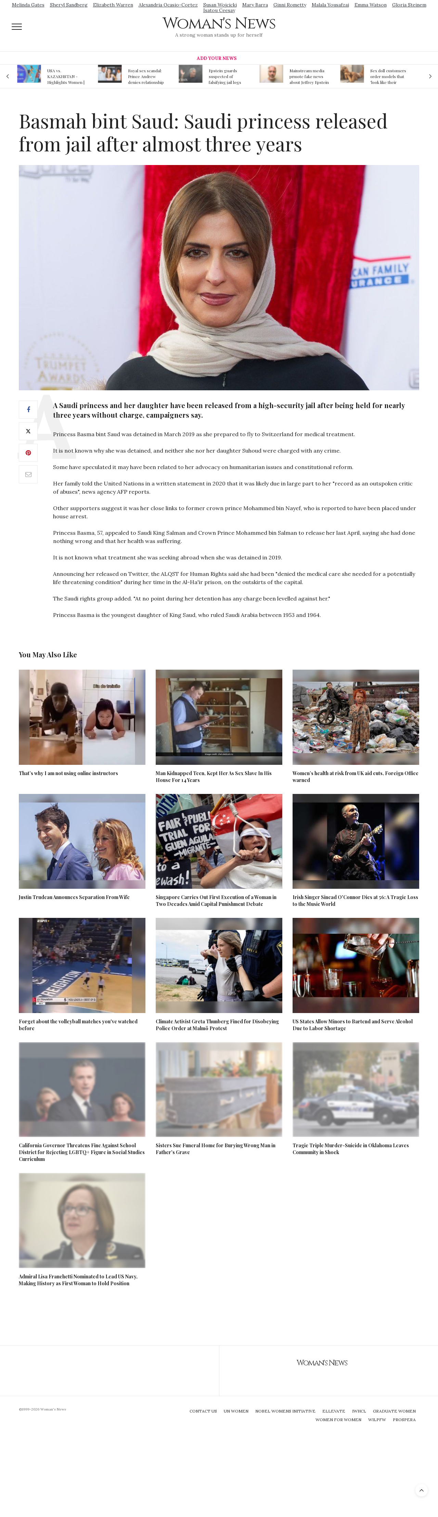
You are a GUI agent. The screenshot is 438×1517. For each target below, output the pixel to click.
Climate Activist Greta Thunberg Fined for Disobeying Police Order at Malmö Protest (217, 1025)
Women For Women (338, 1419)
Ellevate (333, 1411)
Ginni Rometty (289, 4)
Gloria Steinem (409, 4)
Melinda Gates (28, 4)
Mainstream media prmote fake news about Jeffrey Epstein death (309, 76)
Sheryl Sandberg (69, 4)
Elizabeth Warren (113, 4)
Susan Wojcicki (220, 4)
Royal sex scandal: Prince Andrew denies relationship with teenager (146, 76)
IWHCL (359, 1411)
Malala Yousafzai (330, 4)
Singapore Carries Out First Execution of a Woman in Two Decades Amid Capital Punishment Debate (216, 900)
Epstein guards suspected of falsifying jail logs (225, 76)
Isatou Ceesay (219, 10)
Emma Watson (371, 4)
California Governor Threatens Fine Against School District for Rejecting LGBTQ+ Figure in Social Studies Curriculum (82, 1152)
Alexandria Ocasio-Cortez (168, 4)
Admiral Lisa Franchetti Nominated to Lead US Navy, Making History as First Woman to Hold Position (78, 1280)
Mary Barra (255, 4)
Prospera (404, 1419)
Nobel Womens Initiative (285, 1411)
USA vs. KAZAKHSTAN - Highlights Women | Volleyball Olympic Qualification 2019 (66, 76)
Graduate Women (394, 1411)
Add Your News (216, 58)
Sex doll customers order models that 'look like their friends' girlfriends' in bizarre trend (388, 76)
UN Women (236, 1411)
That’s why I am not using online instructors (68, 773)
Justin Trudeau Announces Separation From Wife (74, 897)
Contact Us (203, 1411)
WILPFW (377, 1419)
